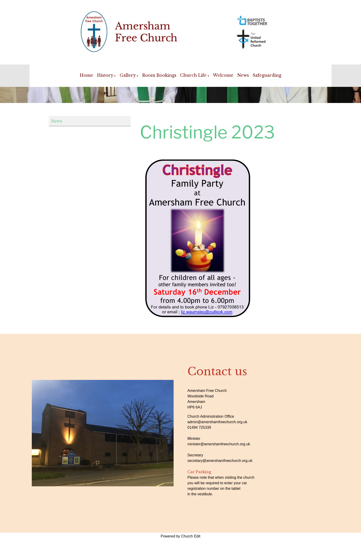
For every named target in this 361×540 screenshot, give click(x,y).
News (243, 75)
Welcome (223, 75)
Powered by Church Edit (181, 536)
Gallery (128, 75)
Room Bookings (159, 75)
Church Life (193, 75)
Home (86, 75)
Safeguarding (267, 75)
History (105, 75)
